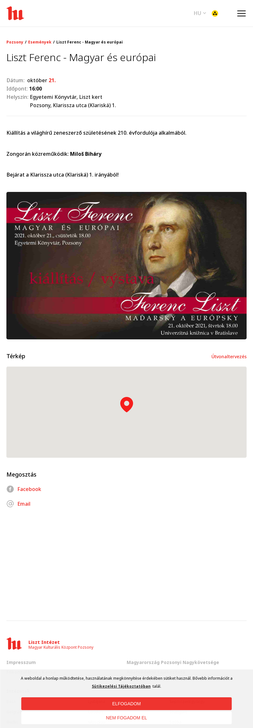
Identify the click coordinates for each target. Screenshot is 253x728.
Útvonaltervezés (229, 356)
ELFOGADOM (126, 703)
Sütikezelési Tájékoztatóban (121, 686)
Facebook (23, 489)
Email (18, 504)
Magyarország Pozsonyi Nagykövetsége (173, 662)
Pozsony (14, 42)
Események (39, 42)
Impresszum (21, 662)
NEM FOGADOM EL (126, 717)
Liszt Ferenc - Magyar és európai (89, 42)
